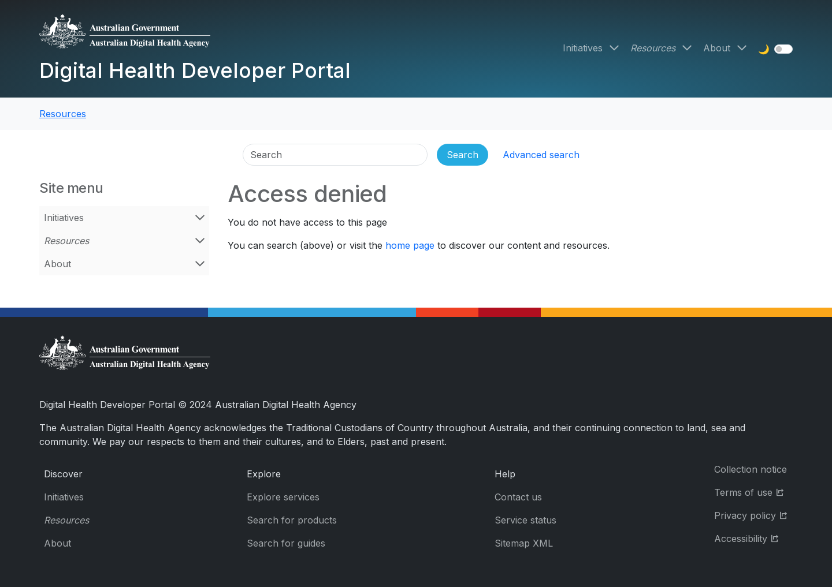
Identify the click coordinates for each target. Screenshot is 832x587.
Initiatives (583, 48)
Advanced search (541, 154)
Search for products (292, 520)
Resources (652, 48)
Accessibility (753, 537)
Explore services (283, 497)
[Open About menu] (742, 47)
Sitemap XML (524, 543)
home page (409, 245)
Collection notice (750, 469)
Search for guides (286, 543)
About (716, 48)
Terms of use (753, 491)
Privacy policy (753, 514)
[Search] (335, 155)
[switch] (783, 49)
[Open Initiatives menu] (614, 47)
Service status (525, 520)
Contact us (518, 497)
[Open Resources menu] (687, 47)
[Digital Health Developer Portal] (195, 36)
